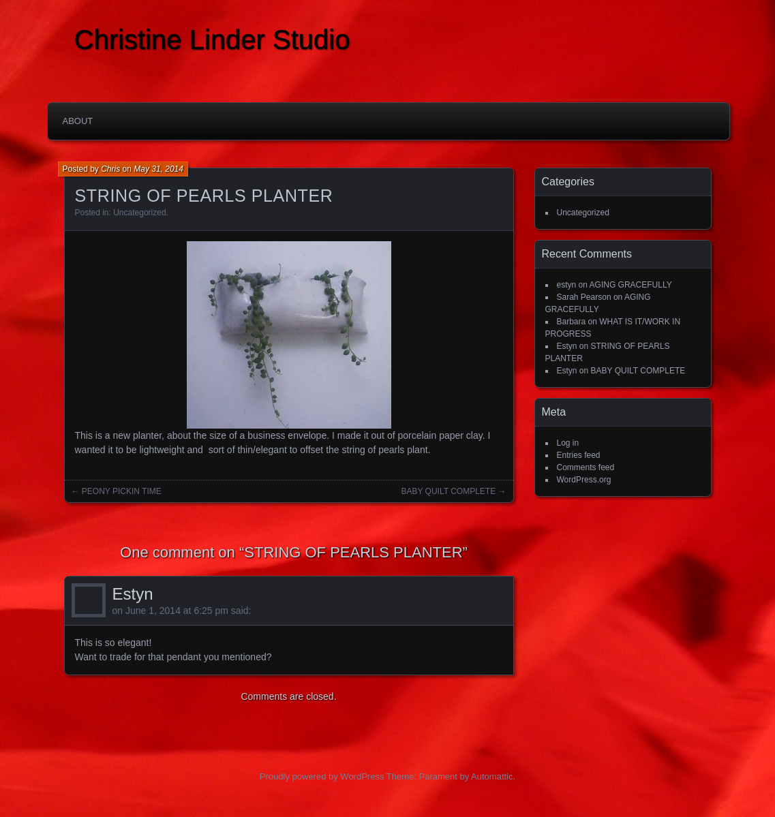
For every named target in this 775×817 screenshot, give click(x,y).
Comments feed (586, 467)
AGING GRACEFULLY (631, 285)
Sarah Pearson (584, 297)
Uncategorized (139, 212)
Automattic (492, 776)
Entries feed (579, 455)
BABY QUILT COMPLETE (448, 491)
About (78, 121)
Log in (568, 443)
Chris (110, 169)
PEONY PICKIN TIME (122, 491)
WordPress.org (584, 479)
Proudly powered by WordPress (322, 776)
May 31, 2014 (158, 169)
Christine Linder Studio (212, 40)
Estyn (132, 594)
